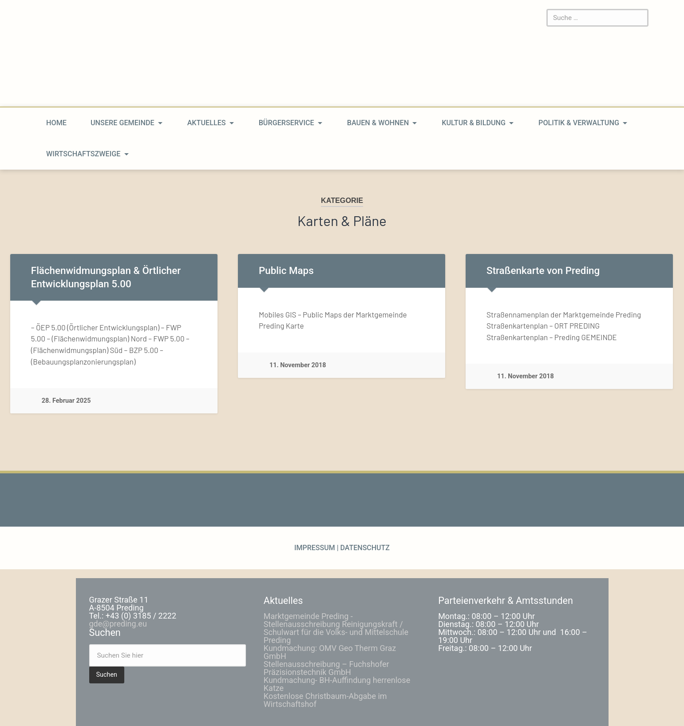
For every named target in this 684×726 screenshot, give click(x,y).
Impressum (315, 548)
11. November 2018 (297, 365)
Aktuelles (206, 123)
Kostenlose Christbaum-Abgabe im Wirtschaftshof (325, 700)
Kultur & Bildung (474, 123)
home (56, 123)
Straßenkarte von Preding (543, 270)
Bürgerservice (286, 123)
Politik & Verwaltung (578, 123)
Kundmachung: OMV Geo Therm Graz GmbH (330, 652)
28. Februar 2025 (66, 401)
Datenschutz (364, 548)
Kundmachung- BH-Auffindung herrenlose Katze (337, 684)
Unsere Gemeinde (122, 123)
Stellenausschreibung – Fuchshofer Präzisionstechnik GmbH (326, 668)
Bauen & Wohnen (378, 123)
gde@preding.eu (118, 623)
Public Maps (286, 270)
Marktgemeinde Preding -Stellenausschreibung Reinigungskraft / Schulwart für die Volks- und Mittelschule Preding (336, 628)
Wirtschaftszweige (83, 154)
